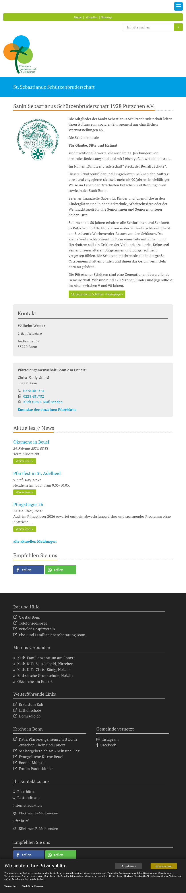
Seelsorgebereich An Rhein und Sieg (46, 751)
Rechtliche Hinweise (32, 886)
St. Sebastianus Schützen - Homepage (96, 294)
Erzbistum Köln (28, 705)
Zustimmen (163, 866)
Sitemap (106, 17)
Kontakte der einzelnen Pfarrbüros (47, 409)
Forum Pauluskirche (33, 769)
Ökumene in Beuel (31, 442)
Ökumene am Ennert (32, 682)
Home (78, 17)
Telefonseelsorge (30, 623)
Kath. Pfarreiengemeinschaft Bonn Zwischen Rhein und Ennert (45, 742)
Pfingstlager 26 (28, 504)
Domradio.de (27, 716)
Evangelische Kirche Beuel (38, 757)
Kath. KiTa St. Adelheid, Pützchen (43, 664)
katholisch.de (27, 711)
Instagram (107, 739)
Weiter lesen (23, 461)
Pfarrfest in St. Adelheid (37, 473)
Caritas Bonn (26, 617)
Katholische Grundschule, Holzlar (43, 676)
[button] (28, 569)
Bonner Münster (29, 763)
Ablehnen (128, 866)
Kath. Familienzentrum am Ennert (44, 658)
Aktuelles (91, 17)
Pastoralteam (26, 798)
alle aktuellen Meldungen (34, 541)
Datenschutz (10, 886)
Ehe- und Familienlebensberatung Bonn (49, 635)
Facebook (106, 745)
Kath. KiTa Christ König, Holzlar (41, 670)
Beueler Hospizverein (34, 629)
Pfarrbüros (24, 792)
